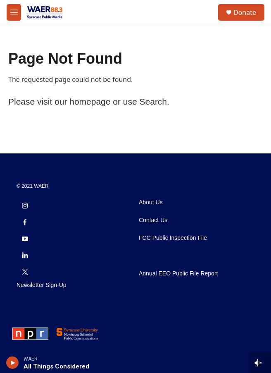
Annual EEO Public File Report (178, 273)
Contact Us (153, 220)
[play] (12, 363)
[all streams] (260, 362)
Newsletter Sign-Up (42, 285)
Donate (244, 12)
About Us (151, 202)
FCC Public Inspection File (173, 238)
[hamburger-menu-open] (14, 12)
